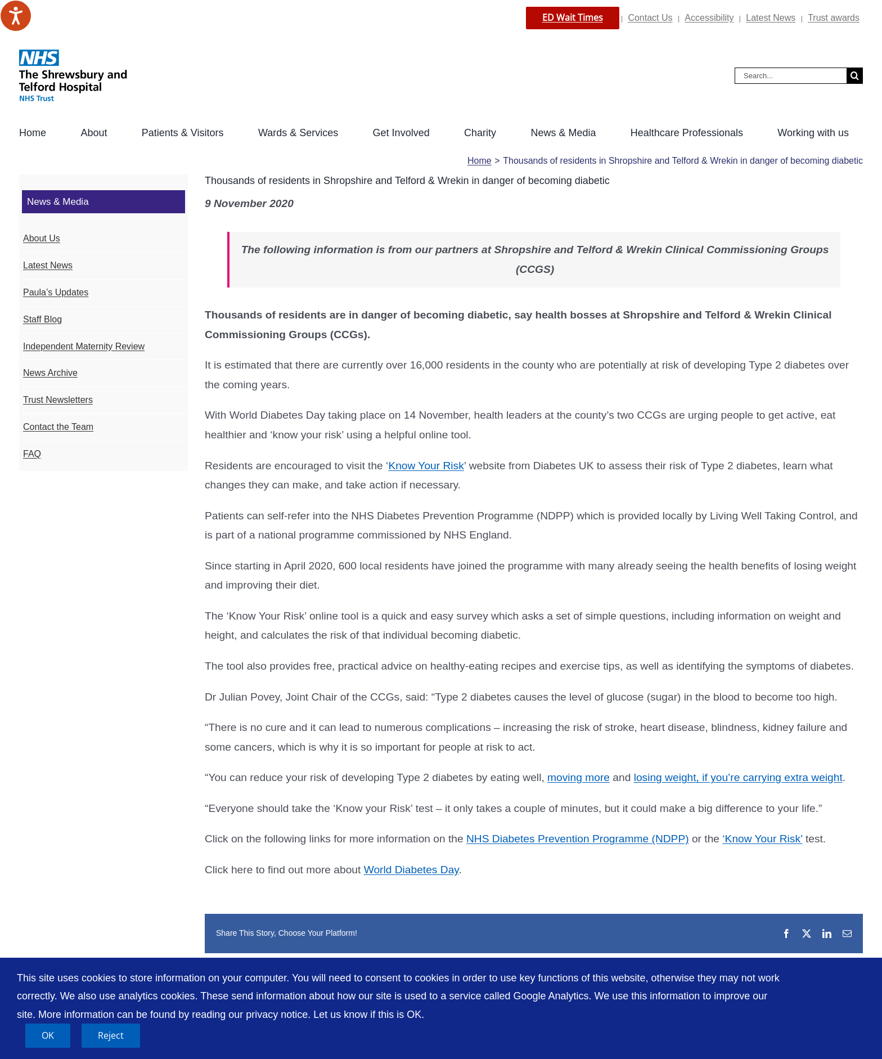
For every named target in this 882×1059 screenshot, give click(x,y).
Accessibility (709, 18)
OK (48, 1035)
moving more (578, 777)
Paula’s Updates (55, 292)
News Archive (50, 373)
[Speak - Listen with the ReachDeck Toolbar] (16, 16)
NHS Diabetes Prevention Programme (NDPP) (577, 839)
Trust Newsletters (58, 400)
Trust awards (834, 18)
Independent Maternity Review (84, 346)
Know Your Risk (426, 466)
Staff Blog (42, 319)
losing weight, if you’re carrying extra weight (738, 777)
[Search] (855, 76)
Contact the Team (58, 427)
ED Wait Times (572, 17)
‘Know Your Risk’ (762, 839)
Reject (111, 1035)
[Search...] (791, 76)
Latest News (770, 18)
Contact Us (650, 18)
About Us (41, 238)
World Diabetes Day (411, 870)
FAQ (32, 454)
